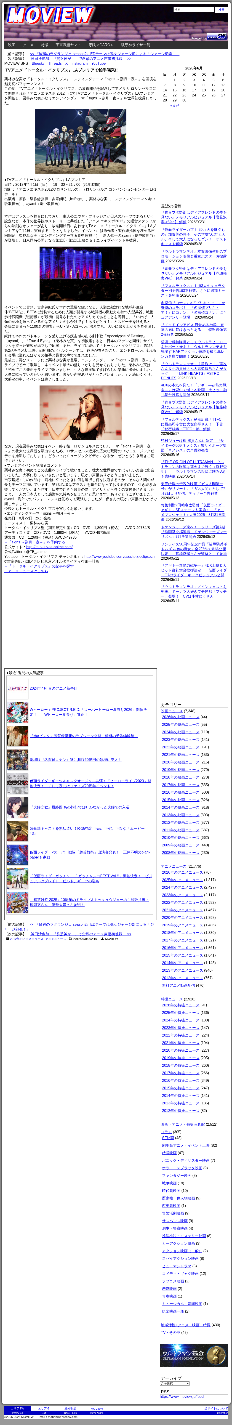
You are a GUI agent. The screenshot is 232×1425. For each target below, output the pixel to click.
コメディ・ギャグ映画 (180, 1274)
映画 (11, 45)
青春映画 (169, 1296)
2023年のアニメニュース (182, 895)
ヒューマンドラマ (176, 1266)
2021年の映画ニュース (181, 755)
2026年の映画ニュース (181, 717)
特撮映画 (169, 1153)
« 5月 (174, 105)
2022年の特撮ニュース (181, 1035)
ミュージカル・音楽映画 (182, 1304)
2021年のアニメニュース (182, 910)
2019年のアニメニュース (182, 925)
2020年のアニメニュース (182, 918)
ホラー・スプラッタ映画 (182, 1168)
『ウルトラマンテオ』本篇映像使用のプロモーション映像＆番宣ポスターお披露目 (194, 256)
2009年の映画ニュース (181, 845)
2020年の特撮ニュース (181, 1050)
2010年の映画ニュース (181, 838)
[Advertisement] (43, 156)
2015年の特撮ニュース (181, 1088)
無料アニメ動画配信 (178, 985)
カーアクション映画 (178, 1243)
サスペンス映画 (175, 1221)
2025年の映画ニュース (181, 724)
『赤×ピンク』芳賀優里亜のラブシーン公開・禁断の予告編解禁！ (84, 736)
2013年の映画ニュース (181, 815)
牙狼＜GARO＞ (101, 45)
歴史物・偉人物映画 (178, 1198)
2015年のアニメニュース (182, 955)
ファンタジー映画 (176, 1176)
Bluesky (38, 63)
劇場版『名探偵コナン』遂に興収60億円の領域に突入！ (76, 760)
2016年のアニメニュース (182, 948)
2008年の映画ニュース (181, 853)
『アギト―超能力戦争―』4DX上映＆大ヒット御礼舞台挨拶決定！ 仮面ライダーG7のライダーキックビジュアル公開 (194, 570)
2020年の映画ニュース (181, 762)
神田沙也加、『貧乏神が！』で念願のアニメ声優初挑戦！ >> (80, 59)
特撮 (44, 45)
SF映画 (168, 1138)
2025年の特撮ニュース (181, 1013)
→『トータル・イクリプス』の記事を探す (39, 566)
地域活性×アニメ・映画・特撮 (186, 1325)
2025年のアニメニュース (182, 880)
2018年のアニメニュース (182, 933)
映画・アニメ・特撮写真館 (183, 1124)
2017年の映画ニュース (181, 785)
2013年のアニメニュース (182, 970)
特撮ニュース (172, 999)
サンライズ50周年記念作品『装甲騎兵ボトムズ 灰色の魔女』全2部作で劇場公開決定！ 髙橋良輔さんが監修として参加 (194, 549)
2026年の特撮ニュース (181, 1005)
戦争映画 (169, 1183)
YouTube (98, 63)
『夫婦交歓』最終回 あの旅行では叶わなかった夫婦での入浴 (79, 807)
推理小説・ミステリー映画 (184, 1236)
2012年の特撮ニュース (181, 1111)
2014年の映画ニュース (181, 807)
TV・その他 (170, 1333)
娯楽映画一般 (173, 1311)
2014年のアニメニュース (182, 963)
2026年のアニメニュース (182, 872)
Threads (55, 63)
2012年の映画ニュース (181, 822)
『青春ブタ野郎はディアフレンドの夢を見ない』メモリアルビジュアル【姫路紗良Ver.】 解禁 (194, 407)
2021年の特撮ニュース (181, 1043)
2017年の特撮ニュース (181, 1073)
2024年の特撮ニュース (181, 1020)
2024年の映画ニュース (181, 732)
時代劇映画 (171, 1191)
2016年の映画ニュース (181, 792)
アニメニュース (55, 939)
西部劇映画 (171, 1206)
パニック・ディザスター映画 (186, 1160)
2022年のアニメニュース (182, 902)
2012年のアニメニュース (27, 939)
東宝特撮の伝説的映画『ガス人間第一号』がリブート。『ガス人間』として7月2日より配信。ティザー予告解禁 (193, 488)
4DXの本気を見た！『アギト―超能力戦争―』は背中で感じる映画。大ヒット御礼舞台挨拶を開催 (194, 390)
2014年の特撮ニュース (181, 1096)
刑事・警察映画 (175, 1228)
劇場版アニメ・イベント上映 (186, 1145)
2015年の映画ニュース (181, 800)
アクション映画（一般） (182, 1251)
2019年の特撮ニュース (181, 1058)
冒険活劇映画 (173, 1213)
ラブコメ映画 (173, 1281)
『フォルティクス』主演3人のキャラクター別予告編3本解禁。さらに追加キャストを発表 (193, 290)
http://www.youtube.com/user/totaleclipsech (120, 556)
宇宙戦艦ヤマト (68, 45)
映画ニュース (172, 711)
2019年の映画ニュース (181, 770)
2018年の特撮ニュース (181, 1065)
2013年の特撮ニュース (181, 1103)
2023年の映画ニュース (181, 740)
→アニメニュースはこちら (26, 571)
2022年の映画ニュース (181, 747)
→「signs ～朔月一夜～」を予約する (34, 542)
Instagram (79, 63)
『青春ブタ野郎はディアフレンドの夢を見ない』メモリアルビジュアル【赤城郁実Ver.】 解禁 (194, 273)
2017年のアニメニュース (182, 940)
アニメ (28, 45)
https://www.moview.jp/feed (182, 1396)
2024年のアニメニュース (182, 887)
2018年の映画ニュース (181, 777)
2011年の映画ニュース (181, 830)
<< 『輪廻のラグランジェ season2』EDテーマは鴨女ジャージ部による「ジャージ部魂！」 (104, 54)
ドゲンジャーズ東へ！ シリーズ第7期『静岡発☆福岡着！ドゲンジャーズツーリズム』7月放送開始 (194, 532)
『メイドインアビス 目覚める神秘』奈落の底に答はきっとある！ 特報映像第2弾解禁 (194, 329)
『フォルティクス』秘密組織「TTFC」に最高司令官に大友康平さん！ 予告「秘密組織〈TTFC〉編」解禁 (193, 424)
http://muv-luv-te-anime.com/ (49, 547)
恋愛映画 (169, 1289)
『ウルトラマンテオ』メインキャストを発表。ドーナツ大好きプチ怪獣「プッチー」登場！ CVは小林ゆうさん (194, 591)
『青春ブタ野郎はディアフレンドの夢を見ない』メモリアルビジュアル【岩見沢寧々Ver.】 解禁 (194, 217)
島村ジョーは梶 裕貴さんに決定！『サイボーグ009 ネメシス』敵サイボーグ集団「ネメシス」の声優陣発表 (194, 445)
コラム (166, 1132)
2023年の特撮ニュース (181, 1028)
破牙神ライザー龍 (135, 45)
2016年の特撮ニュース (181, 1080)
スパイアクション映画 (180, 1258)
